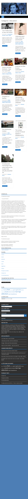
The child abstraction (5, 275)
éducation (4, 35)
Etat (8, 290)
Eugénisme (3, 266)
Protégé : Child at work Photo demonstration (9, 343)
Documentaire (10, 34)
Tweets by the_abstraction (6, 280)
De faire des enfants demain (12, 350)
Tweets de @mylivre (5, 249)
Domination (4, 134)
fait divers (11, 366)
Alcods (2, 356)
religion (10, 35)
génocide (18, 290)
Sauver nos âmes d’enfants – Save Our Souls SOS (6, 69)
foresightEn (3, 358)
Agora (2, 366)
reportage (18, 292)
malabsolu (2, 368)
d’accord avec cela (4, 353)
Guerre (2, 256)
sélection (4, 294)
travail (12, 294)
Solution (19, 43)
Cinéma (2, 268)
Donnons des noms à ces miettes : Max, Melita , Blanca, (16, 356)
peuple (6, 292)
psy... (11, 134)
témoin (22, 43)
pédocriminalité (12, 291)
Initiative (20, 42)
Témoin (2, 254)
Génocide (3, 259)
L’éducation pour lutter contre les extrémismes (20, 38)
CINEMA (9, 100)
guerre (14, 289)
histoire (7, 35)
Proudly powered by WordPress (6, 383)
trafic (9, 294)
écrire (15, 294)
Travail (2, 261)
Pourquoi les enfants (5, 270)
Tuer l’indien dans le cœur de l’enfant (7, 338)
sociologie (7, 73)
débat (22, 41)
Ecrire (2, 263)
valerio (21, 383)
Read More (5, 45)
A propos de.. (3, 273)
